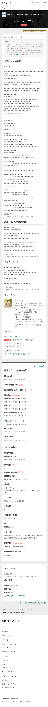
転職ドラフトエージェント (11, 635)
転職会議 (14, 702)
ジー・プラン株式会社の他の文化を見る (17, 354)
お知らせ (5, 660)
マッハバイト (6, 702)
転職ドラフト (6, 609)
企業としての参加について (11, 671)
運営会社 (5, 680)
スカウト (16, 609)
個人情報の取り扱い (8, 687)
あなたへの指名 (26, 609)
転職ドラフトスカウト (9, 631)
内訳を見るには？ (38, 366)
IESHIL (21, 702)
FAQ (3, 664)
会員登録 (32, 3)
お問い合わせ (6, 668)
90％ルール (16, 54)
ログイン (39, 3)
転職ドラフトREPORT (9, 644)
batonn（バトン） (31, 702)
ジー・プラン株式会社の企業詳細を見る (34, 31)
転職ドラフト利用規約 (9, 684)
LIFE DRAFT (6, 648)
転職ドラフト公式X (8, 651)
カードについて (15, 337)
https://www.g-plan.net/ (17, 596)
